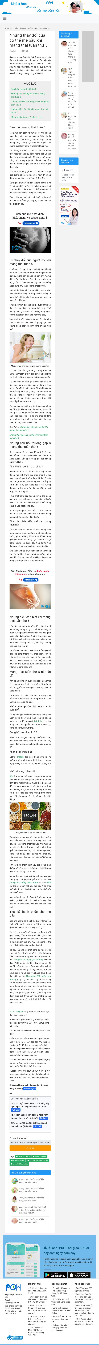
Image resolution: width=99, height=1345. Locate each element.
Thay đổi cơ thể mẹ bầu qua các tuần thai (34, 28)
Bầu (16, 28)
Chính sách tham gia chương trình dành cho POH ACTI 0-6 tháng (38, 1295)
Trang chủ (8, 28)
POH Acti (44, 1114)
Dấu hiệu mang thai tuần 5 (23, 88)
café (45, 879)
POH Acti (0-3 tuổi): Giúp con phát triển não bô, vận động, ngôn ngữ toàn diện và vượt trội (84, 1307)
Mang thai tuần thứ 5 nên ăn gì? (25, 117)
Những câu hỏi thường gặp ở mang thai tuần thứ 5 (30, 444)
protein (19, 756)
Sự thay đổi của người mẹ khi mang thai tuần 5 (30, 261)
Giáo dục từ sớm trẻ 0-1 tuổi (68, 178)
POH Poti (37, 1123)
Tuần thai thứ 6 (17, 1157)
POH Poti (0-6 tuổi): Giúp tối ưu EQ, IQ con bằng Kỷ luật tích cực (84, 1317)
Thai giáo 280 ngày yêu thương (28, 956)
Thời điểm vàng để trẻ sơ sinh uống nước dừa (60, 1298)
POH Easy (16, 1106)
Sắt (11, 773)
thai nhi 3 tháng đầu (19, 1160)
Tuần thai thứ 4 (23, 1153)
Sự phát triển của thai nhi (37, 1157)
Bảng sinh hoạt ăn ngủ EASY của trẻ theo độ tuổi (61, 1306)
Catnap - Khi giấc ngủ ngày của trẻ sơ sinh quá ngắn (59, 1324)
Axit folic (38, 721)
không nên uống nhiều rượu (22, 879)
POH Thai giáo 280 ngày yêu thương (83, 1285)
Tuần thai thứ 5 (39, 1153)
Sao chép (35, 1143)
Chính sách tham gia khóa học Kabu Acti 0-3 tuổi (37, 1287)
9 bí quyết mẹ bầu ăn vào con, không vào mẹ (61, 1315)
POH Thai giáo (16, 1008)
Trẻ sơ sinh (68, 170)
